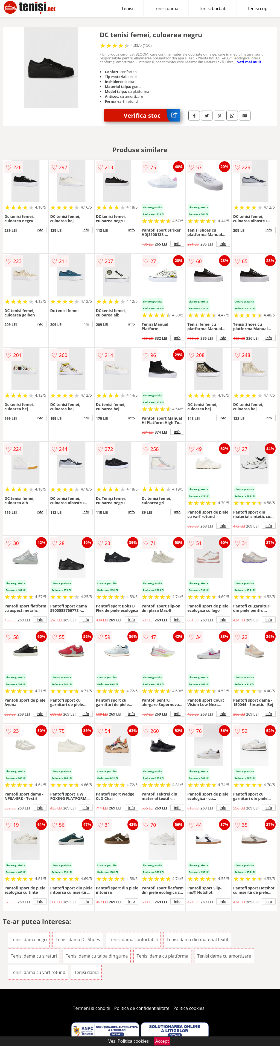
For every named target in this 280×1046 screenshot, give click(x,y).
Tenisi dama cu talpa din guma (97, 956)
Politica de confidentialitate (142, 1008)
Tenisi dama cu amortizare (224, 956)
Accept (162, 1041)
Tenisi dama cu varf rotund (38, 972)
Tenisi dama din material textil (197, 939)
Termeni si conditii (91, 1008)
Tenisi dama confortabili (133, 939)
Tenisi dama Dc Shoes (78, 939)
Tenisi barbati (212, 8)
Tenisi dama (166, 8)
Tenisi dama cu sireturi (34, 956)
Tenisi (127, 8)
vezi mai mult (249, 61)
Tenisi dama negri (29, 939)
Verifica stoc (152, 115)
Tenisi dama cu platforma (162, 956)
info (40, 229)
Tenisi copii (258, 8)
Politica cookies (189, 1008)
